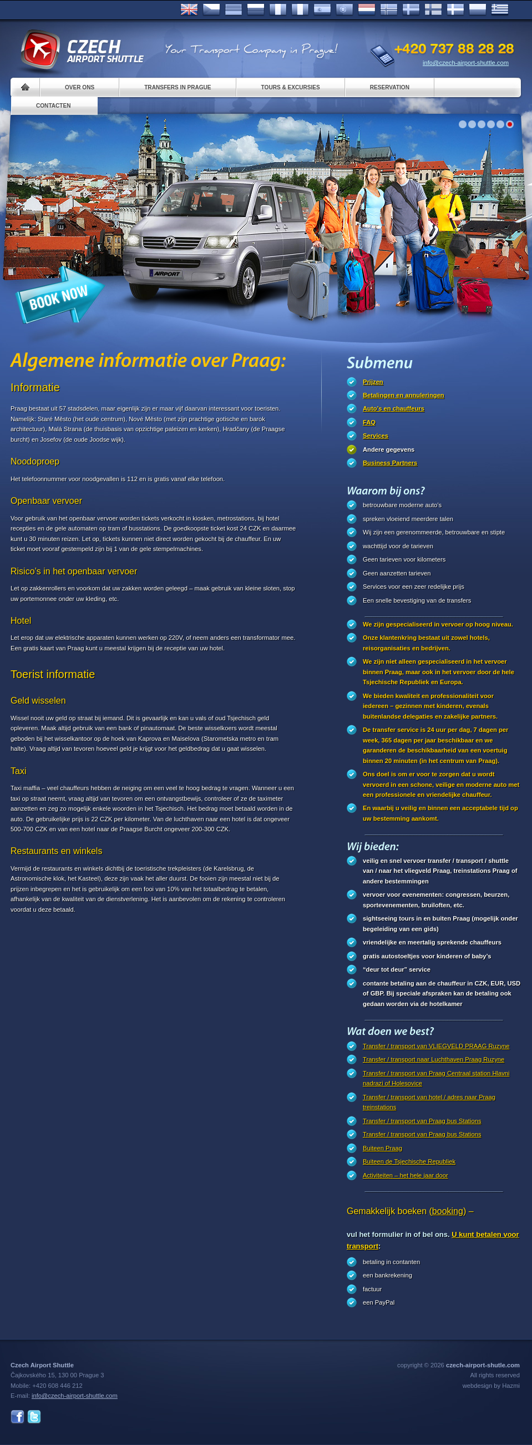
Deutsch (233, 10)
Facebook (17, 1417)
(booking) (448, 1211)
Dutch (367, 10)
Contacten (53, 106)
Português (344, 10)
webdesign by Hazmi (491, 1385)
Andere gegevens (388, 449)
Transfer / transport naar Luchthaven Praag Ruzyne (433, 1059)
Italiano (300, 10)
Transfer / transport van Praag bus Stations (422, 1121)
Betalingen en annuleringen (403, 395)
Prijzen (373, 381)
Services (375, 435)
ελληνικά (500, 10)
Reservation (389, 87)
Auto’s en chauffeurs (393, 408)
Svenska (411, 10)
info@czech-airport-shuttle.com (466, 62)
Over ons (79, 87)
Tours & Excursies (290, 87)
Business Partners (390, 462)
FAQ (369, 422)
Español (322, 10)
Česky (211, 10)
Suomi (433, 10)
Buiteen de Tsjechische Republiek (409, 1161)
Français (278, 10)
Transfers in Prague (177, 87)
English (189, 10)
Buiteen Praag (382, 1148)
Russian (256, 10)
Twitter (34, 1417)
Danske (455, 10)
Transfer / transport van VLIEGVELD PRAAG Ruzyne (436, 1046)
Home (25, 87)
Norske (389, 10)
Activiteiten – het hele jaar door (405, 1175)
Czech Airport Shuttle (81, 50)
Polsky (478, 10)
